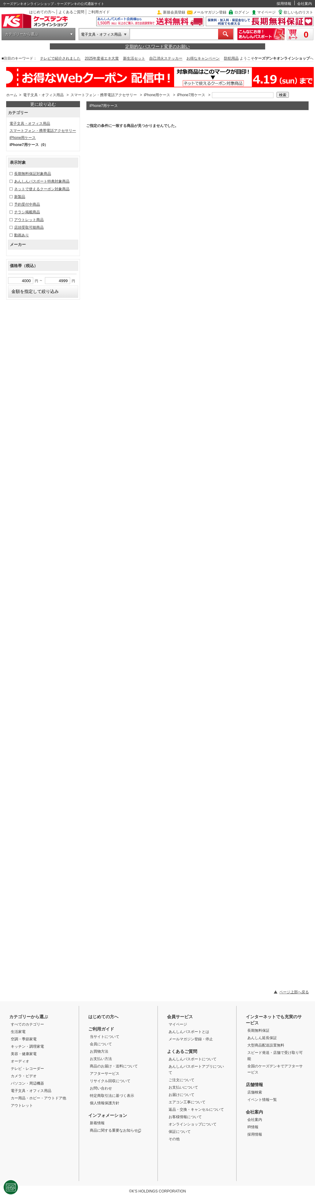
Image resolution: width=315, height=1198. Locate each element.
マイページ (266, 12)
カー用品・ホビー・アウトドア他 (38, 1098)
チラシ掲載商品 (27, 212)
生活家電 (18, 1032)
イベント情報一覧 (262, 1100)
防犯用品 (231, 58)
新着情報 (97, 1123)
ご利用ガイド (99, 12)
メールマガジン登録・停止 (191, 1039)
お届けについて (181, 1095)
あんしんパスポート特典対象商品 (42, 181)
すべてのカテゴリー (27, 1024)
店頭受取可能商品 (29, 227)
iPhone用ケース (157, 95)
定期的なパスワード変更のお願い (157, 46)
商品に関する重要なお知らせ (115, 1130)
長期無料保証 (258, 1030)
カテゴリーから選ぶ (21, 34)
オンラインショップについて (193, 1124)
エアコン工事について (187, 1102)
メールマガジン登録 (209, 12)
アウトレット (22, 1105)
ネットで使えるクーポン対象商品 (42, 189)
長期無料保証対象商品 (32, 173)
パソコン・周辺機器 (27, 1083)
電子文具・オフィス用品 (101, 34)
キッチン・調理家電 (27, 1046)
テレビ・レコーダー (27, 1068)
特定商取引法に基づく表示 (112, 1096)
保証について (180, 1131)
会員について (101, 1044)
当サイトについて (104, 1036)
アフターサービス (104, 1073)
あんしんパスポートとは (189, 1032)
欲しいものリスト (298, 12)
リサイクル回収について (110, 1081)
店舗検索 (254, 1092)
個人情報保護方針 (104, 1103)
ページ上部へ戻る (294, 992)
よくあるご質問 (71, 12)
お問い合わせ (101, 1088)
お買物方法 (99, 1051)
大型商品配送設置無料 (265, 1045)
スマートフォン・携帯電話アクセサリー (103, 95)
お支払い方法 (101, 1059)
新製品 (19, 197)
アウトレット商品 (29, 220)
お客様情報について (185, 1117)
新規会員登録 (174, 12)
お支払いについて (183, 1087)
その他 (174, 1139)
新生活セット (134, 58)
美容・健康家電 (24, 1054)
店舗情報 (254, 1084)
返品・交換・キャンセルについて (196, 1109)
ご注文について (181, 1080)
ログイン (241, 12)
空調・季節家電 (24, 1039)
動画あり (21, 235)
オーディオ (20, 1061)
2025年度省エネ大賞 (102, 58)
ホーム (11, 95)
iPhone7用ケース (191, 95)
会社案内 (304, 4)
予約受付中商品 (27, 204)
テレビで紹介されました (60, 58)
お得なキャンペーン (203, 58)
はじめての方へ (42, 12)
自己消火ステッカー (165, 58)
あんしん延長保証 (262, 1038)
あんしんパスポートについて (193, 1059)
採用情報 (284, 4)
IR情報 (252, 1127)
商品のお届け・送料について (114, 1066)
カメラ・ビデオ (24, 1076)
